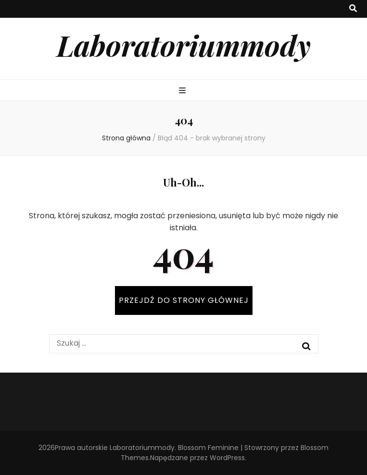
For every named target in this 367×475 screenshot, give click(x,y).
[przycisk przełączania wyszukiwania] (353, 8)
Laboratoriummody (184, 44)
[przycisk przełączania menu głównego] (183, 91)
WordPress (227, 457)
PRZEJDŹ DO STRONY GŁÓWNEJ (184, 300)
